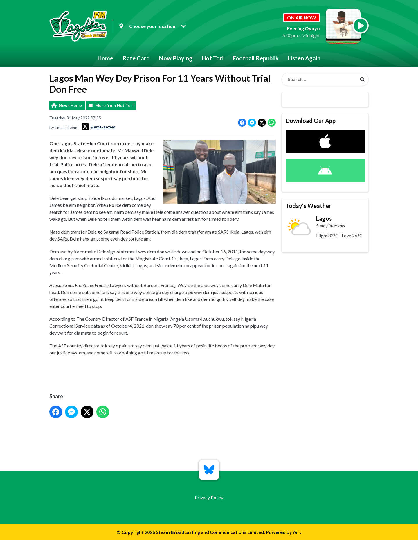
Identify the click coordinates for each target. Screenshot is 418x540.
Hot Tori (213, 58)
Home (105, 58)
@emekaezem (98, 126)
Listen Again (304, 58)
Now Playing (175, 58)
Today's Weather (308, 205)
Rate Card (136, 58)
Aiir (296, 532)
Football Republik (256, 58)
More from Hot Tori (114, 105)
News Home (70, 105)
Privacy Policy (209, 497)
